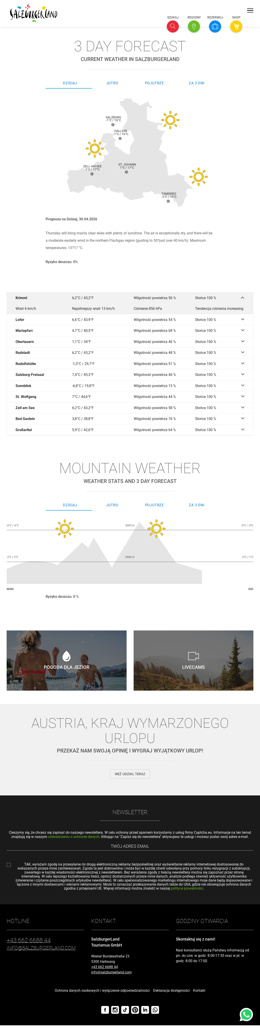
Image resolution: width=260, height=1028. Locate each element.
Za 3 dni (196, 83)
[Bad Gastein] (130, 420)
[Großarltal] (130, 431)
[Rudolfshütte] (130, 364)
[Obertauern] (130, 342)
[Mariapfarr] (130, 331)
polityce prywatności (187, 891)
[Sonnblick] (130, 386)
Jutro (112, 83)
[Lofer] (130, 319)
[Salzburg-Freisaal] (130, 375)
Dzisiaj (70, 83)
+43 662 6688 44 (104, 969)
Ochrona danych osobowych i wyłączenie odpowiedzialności (102, 993)
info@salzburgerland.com (111, 975)
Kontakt (199, 993)
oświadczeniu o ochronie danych (73, 838)
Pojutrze (154, 83)
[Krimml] (130, 297)
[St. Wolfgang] (130, 397)
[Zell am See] (130, 408)
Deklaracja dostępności (171, 993)
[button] (173, 26)
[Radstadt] (130, 353)
